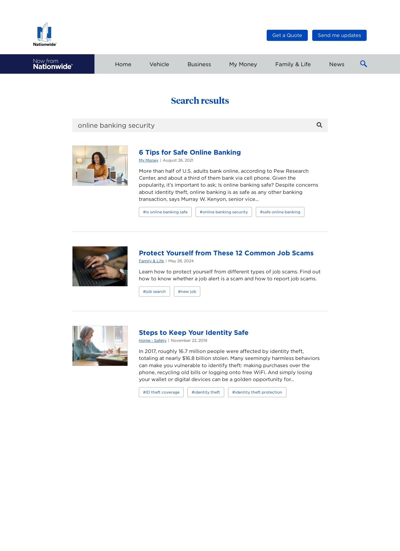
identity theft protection (258, 392)
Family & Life (151, 261)
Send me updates (339, 35)
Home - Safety (152, 340)
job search (156, 291)
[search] (200, 125)
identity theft (207, 392)
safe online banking (281, 212)
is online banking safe (167, 212)
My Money (148, 160)
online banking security (225, 212)
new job (188, 291)
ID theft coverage (162, 392)
